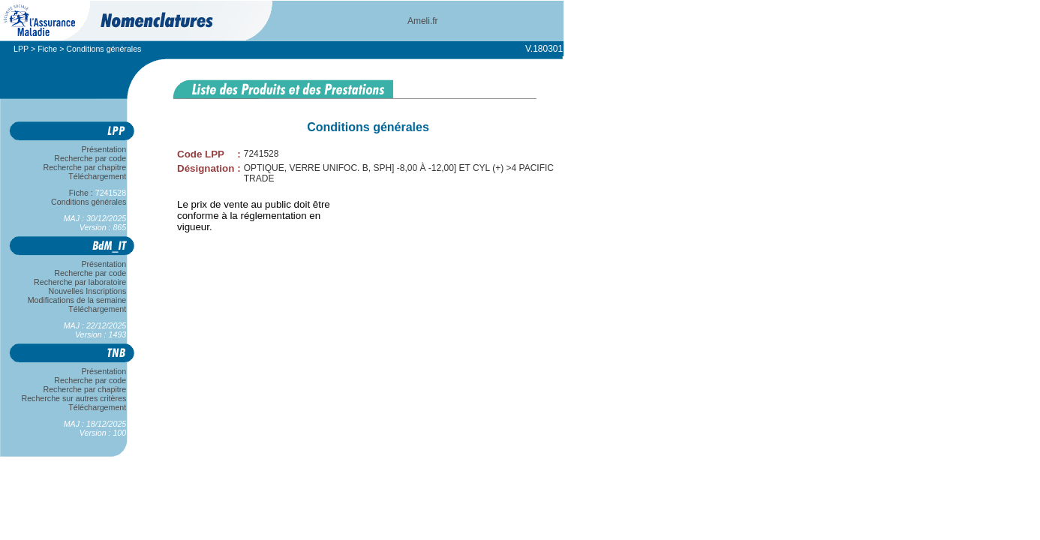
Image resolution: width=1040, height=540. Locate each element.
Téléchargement (98, 176)
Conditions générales (89, 201)
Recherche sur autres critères (74, 398)
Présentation (104, 149)
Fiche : (98, 192)
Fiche (47, 48)
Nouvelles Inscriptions (87, 291)
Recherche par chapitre (85, 167)
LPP (21, 48)
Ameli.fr (422, 21)
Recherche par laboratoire (80, 282)
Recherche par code (90, 158)
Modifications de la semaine (77, 300)
